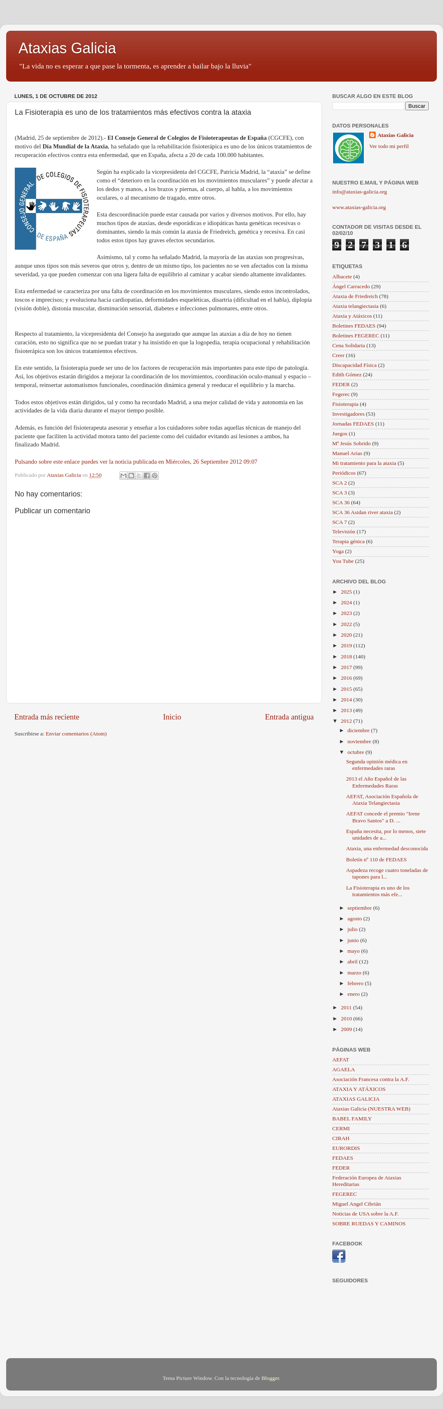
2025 (347, 592)
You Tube (343, 561)
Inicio (172, 716)
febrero (356, 983)
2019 (347, 645)
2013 (347, 710)
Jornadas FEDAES (353, 424)
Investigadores (348, 414)
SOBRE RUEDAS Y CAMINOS (369, 1223)
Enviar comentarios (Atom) (76, 734)
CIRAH (340, 1138)
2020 (347, 635)
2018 (347, 656)
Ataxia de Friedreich (355, 296)
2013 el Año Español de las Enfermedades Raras (376, 782)
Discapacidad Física (354, 365)
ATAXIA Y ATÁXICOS (359, 1089)
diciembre (359, 730)
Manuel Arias (347, 453)
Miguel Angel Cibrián (356, 1204)
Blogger (270, 1378)
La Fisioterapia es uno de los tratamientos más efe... (378, 891)
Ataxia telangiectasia (355, 306)
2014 (347, 700)
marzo (355, 973)
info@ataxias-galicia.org (359, 192)
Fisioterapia (345, 404)
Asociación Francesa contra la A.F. (370, 1079)
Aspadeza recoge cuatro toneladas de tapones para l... (387, 873)
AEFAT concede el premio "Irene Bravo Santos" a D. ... (383, 816)
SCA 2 (339, 483)
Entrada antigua (289, 716)
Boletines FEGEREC (355, 335)
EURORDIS (346, 1148)
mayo (354, 951)
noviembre (359, 741)
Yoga (338, 551)
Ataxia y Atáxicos (352, 316)
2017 (347, 667)
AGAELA (343, 1069)
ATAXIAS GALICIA (356, 1099)
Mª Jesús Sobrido (351, 443)
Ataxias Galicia (67, 48)
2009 (347, 1029)
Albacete (342, 276)
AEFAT (340, 1059)
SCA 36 (340, 502)
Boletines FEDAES (353, 326)
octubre (356, 752)
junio (353, 940)
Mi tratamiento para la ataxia (364, 463)
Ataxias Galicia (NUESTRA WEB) (371, 1109)
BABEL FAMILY (352, 1118)
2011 (347, 1007)
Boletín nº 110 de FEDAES (376, 859)
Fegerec (341, 394)
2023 (347, 613)
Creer (338, 355)
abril (353, 961)
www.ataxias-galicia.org (359, 207)
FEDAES (342, 1158)
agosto (355, 918)
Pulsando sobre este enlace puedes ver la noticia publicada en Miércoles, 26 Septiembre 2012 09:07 (136, 461)
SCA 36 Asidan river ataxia (362, 512)
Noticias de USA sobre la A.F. (365, 1214)
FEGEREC (344, 1194)
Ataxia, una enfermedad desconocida (387, 848)
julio (353, 929)
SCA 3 (339, 492)
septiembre (360, 908)
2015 (347, 689)
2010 (347, 1018)
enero (354, 994)
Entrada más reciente (46, 716)
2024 (347, 602)
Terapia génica (348, 541)
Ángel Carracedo (351, 286)
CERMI (341, 1128)
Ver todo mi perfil (389, 146)
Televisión (343, 531)
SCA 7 (339, 522)
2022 (347, 624)
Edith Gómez (347, 374)
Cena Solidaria (348, 345)
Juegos (339, 433)
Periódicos (344, 473)
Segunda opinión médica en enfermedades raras (377, 764)
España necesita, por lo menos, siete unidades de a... (386, 834)
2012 (347, 721)
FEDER (341, 384)
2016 (347, 678)
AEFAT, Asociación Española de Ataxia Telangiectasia (382, 799)
